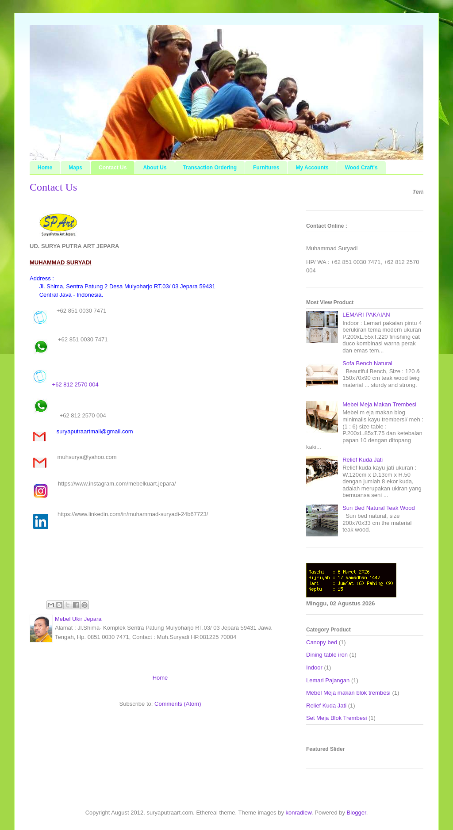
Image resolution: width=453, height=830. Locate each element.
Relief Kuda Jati (362, 459)
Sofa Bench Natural (367, 363)
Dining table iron (327, 654)
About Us (154, 167)
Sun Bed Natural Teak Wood (378, 508)
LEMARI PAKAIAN (366, 314)
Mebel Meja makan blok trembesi (348, 692)
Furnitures (266, 167)
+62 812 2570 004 (64, 377)
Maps (75, 167)
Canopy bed (321, 642)
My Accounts (312, 167)
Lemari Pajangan (327, 680)
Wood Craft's (361, 167)
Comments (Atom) (177, 703)
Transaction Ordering (210, 167)
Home (45, 167)
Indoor (314, 667)
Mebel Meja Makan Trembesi (379, 404)
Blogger (356, 812)
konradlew (299, 812)
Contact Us (113, 167)
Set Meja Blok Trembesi (336, 718)
